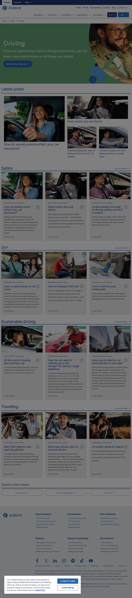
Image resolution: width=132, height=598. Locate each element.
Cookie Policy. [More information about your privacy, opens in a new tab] (40, 590)
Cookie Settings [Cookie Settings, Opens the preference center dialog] (67, 588)
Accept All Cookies (67, 581)
